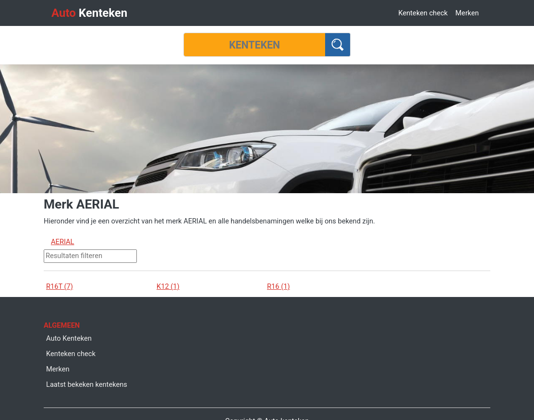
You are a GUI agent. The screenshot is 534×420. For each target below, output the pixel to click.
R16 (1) (278, 286)
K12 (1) (168, 286)
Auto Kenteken (69, 338)
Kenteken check (423, 13)
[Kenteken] (254, 45)
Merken (467, 13)
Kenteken (89, 13)
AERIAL (62, 241)
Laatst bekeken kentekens (86, 384)
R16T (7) (59, 286)
